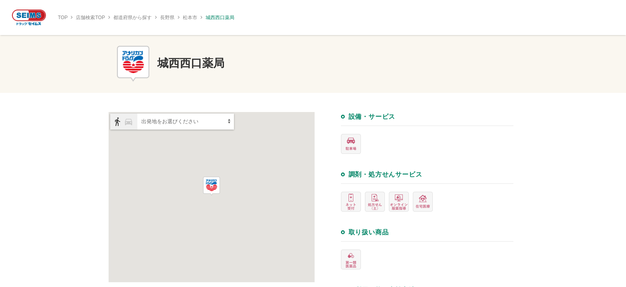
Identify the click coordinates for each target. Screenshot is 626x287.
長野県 (167, 17)
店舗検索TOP (90, 17)
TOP (62, 17)
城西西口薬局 (220, 17)
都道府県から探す (132, 17)
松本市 (190, 17)
